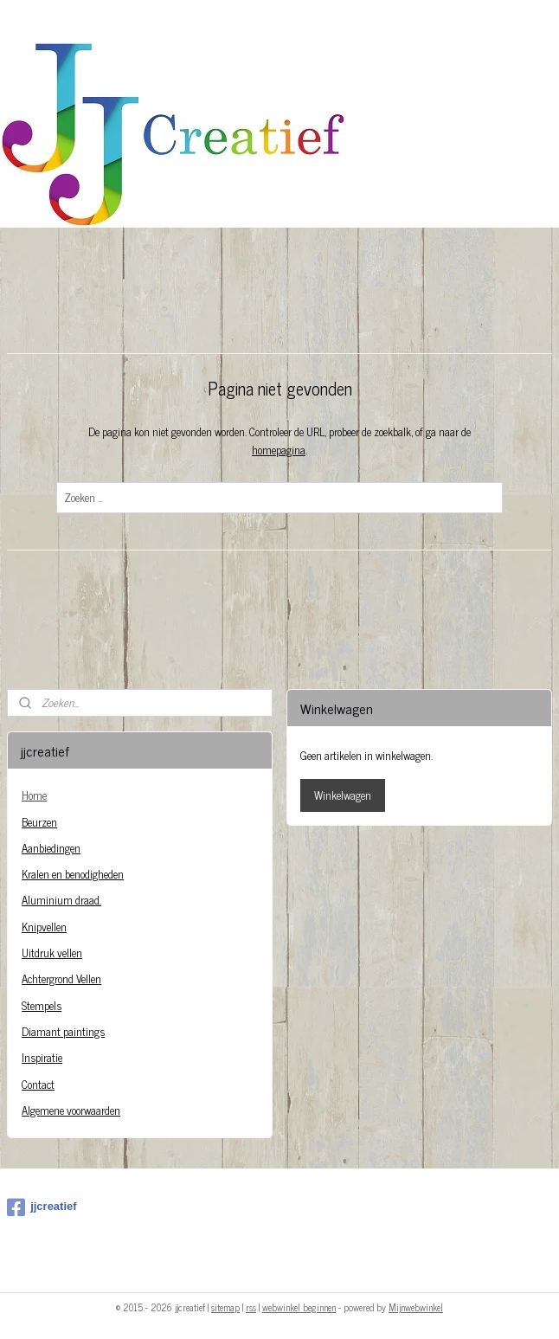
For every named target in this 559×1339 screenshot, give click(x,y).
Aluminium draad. (61, 900)
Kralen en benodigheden (73, 874)
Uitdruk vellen (52, 952)
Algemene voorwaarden (71, 1110)
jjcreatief (41, 1207)
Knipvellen (44, 926)
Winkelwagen (342, 795)
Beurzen (39, 822)
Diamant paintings (63, 1031)
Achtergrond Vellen (61, 978)
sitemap (225, 1307)
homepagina (278, 450)
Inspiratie (42, 1057)
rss (251, 1307)
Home (34, 795)
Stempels (41, 1005)
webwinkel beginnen (299, 1307)
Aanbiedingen (51, 848)
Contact (38, 1084)
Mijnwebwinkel (416, 1307)
